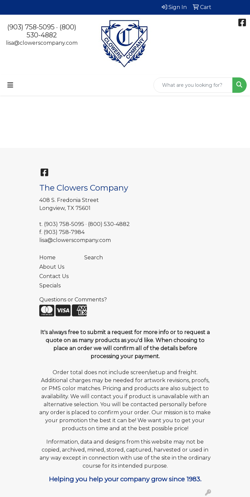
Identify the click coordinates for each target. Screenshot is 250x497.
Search (93, 257)
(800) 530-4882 (51, 31)
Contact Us (54, 276)
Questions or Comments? (73, 299)
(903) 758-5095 (31, 27)
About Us (51, 267)
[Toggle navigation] (10, 85)
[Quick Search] (193, 85)
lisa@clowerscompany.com (42, 43)
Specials (50, 285)
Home (47, 257)
